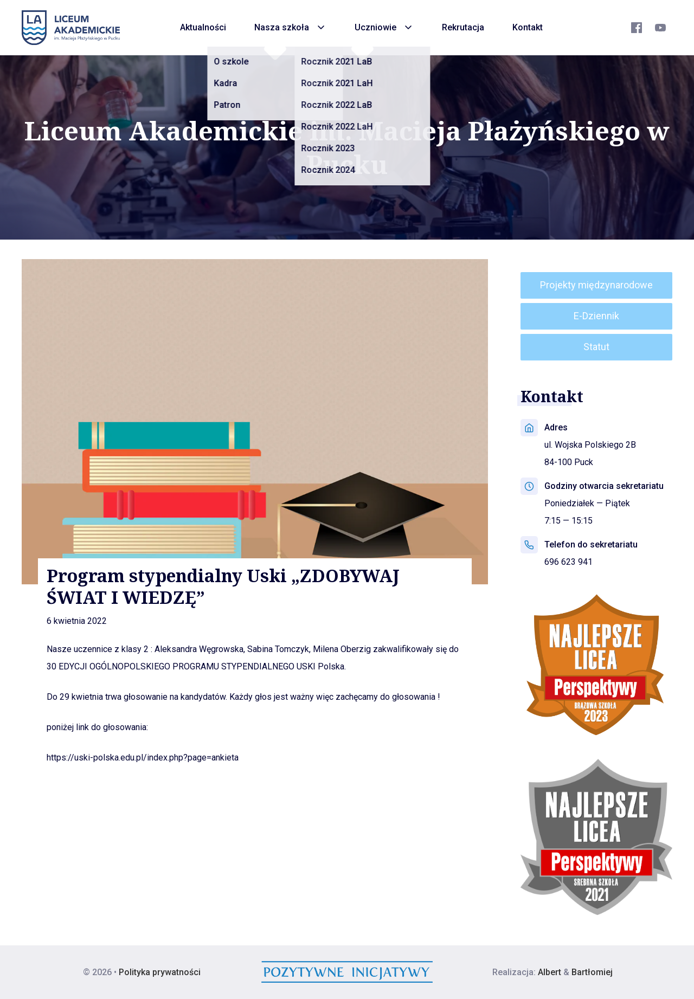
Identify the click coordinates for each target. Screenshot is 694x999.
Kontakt (527, 27)
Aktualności (203, 27)
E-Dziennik (596, 315)
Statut (596, 346)
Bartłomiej (592, 972)
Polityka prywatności (160, 972)
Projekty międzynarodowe (596, 285)
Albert (549, 972)
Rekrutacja (463, 27)
